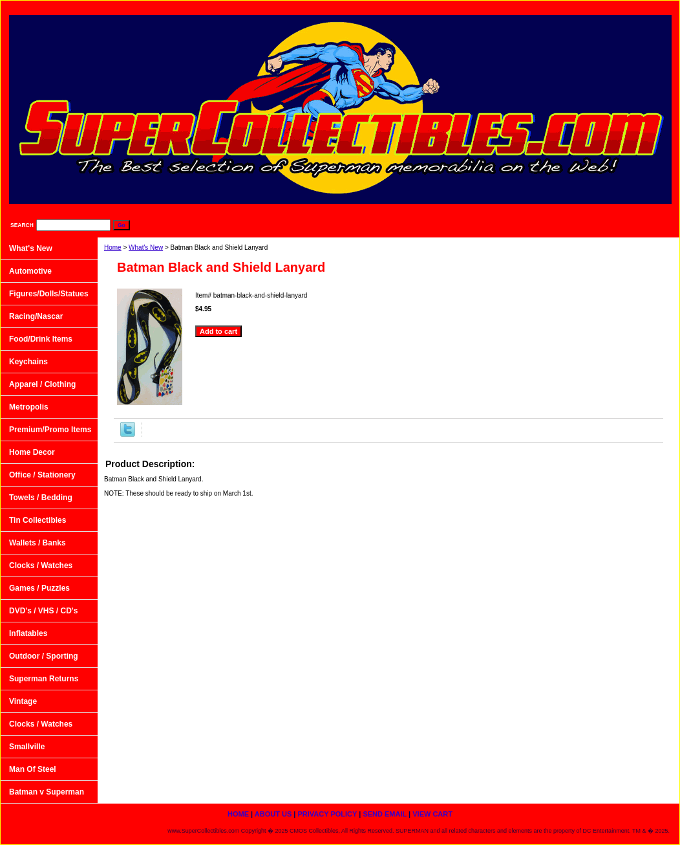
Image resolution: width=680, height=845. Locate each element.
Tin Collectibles (37, 520)
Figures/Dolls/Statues (49, 293)
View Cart (646, 6)
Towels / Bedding (40, 497)
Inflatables (28, 633)
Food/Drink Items (40, 339)
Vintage (23, 701)
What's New (146, 247)
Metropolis (28, 407)
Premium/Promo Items (50, 429)
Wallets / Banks (37, 542)
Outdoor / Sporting (43, 656)
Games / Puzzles (39, 588)
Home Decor (32, 452)
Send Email (585, 6)
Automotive (30, 271)
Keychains (28, 361)
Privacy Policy (516, 6)
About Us (449, 6)
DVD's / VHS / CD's (43, 610)
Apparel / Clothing (42, 384)
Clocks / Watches (40, 565)
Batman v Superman (46, 791)
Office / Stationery (42, 474)
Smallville (27, 746)
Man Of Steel (32, 769)
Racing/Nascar (36, 316)
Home (113, 247)
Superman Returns (43, 678)
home (397, 6)
